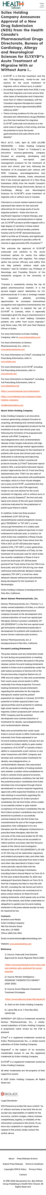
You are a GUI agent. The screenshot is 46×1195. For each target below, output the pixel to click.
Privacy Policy (35, 1169)
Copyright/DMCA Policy (15, 1169)
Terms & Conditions (34, 1164)
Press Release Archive (27, 1158)
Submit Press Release (13, 1164)
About (11, 1158)
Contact (23, 1174)
